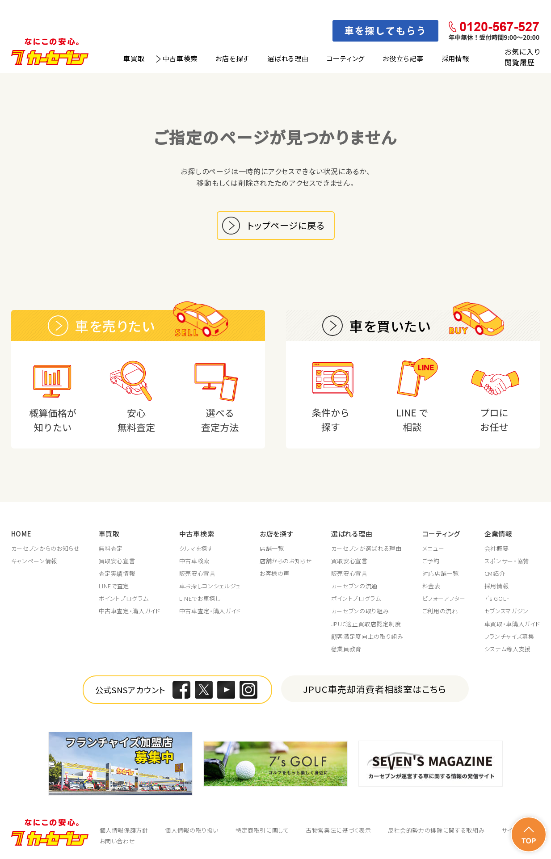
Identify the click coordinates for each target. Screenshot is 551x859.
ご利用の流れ (440, 611)
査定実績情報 (117, 574)
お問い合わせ (117, 841)
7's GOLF (497, 599)
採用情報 (456, 58)
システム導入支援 (507, 649)
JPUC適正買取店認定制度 (366, 624)
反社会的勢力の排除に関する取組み (436, 830)
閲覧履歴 (519, 62)
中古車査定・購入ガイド (129, 611)
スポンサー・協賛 (506, 561)
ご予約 (431, 561)
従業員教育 (346, 649)
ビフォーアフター (444, 599)
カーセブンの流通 (354, 586)
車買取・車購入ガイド (512, 624)
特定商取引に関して (262, 830)
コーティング (346, 58)
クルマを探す (196, 549)
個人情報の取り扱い (192, 830)
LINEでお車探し (200, 599)
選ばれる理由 (288, 58)
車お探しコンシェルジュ (210, 586)
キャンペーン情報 (34, 561)
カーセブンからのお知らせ (45, 549)
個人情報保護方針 (124, 830)
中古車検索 (180, 58)
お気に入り (522, 51)
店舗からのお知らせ (286, 561)
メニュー (433, 549)
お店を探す (232, 58)
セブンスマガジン (506, 611)
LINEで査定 (114, 586)
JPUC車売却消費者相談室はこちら (374, 689)
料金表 (431, 586)
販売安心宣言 (197, 574)
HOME (21, 533)
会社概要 (496, 549)
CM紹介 (494, 574)
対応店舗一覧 (440, 574)
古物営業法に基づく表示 (338, 830)
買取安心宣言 (117, 561)
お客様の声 (275, 574)
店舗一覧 (272, 549)
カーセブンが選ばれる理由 (366, 549)
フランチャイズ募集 (509, 637)
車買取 (133, 58)
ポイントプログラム (124, 599)
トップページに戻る (286, 225)
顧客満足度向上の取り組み (367, 637)
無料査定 (111, 549)
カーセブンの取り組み (360, 611)
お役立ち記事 (403, 58)
